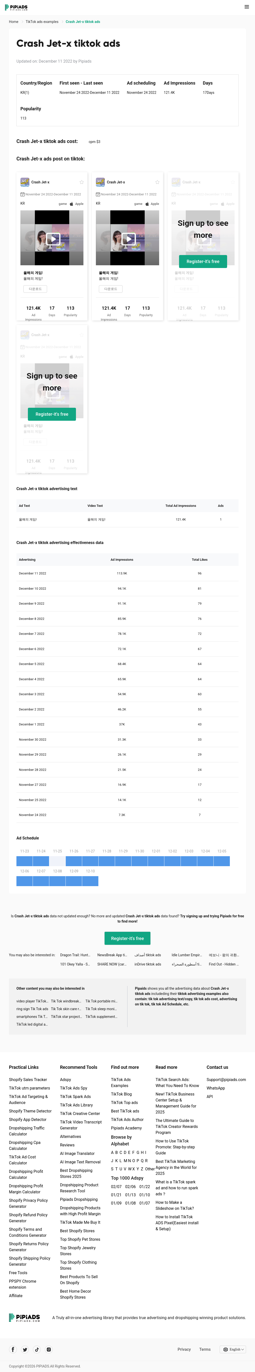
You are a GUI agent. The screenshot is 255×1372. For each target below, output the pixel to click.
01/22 (143, 1186)
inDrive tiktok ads (147, 964)
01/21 (115, 1195)
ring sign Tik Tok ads (32, 1009)
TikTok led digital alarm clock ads (33, 1024)
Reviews (67, 1145)
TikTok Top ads (124, 1102)
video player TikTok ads (33, 1001)
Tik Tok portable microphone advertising (102, 1001)
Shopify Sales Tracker (28, 1079)
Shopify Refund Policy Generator (28, 1218)
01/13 (129, 1195)
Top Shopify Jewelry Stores (78, 1250)
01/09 (115, 1203)
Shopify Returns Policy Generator (29, 1246)
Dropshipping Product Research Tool (79, 1188)
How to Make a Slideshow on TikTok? (175, 1205)
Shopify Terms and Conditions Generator (28, 1232)
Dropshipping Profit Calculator (26, 1174)
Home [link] (14, 22)
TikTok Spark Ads (75, 1096)
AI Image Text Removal (80, 1162)
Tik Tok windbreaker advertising (68, 1001)
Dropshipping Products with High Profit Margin (80, 1211)
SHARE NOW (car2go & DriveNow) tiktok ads (115, 964)
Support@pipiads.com (226, 1079)
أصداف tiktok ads (147, 955)
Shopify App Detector (28, 1119)
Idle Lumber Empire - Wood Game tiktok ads (190, 955)
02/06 (129, 1186)
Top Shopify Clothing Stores (78, 1265)
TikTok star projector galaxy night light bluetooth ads (68, 1017)
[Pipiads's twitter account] (25, 1350)
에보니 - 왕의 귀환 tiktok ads (227, 955)
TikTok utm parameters (29, 1088)
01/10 (143, 1195)
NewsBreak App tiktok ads (115, 955)
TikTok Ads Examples (121, 1082)
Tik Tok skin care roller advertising (68, 1009)
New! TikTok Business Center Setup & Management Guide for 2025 (176, 1103)
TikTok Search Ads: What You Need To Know (177, 1082)
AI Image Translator (77, 1153)
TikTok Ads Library (76, 1105)
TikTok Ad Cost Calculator (22, 1160)
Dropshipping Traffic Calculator (27, 1131)
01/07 (143, 1203)
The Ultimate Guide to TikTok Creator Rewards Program (177, 1126)
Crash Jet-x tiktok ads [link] (83, 22)
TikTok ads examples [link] (42, 22)
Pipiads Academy (126, 1128)
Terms (205, 1349)
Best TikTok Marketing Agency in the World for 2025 (176, 1167)
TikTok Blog (121, 1094)
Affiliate (15, 1295)
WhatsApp (216, 1088)
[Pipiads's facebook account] (13, 1350)
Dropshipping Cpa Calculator (25, 1145)
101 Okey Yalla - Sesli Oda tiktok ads (78, 964)
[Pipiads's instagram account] (49, 1350)
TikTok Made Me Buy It (80, 1222)
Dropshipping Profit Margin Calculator (26, 1189)
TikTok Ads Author (127, 1119)
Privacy (184, 1349)
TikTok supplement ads (102, 1017)
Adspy (65, 1079)
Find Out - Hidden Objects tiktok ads (227, 964)
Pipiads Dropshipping (79, 1199)
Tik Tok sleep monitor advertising (102, 1009)
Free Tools (18, 1272)
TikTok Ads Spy (73, 1088)
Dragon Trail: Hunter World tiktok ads (78, 955)
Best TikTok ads (125, 1111)
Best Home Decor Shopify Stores (75, 1294)
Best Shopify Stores (77, 1231)
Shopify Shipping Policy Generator (29, 1261)
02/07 (115, 1186)
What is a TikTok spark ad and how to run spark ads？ (177, 1188)
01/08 (129, 1203)
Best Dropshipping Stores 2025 (76, 1173)
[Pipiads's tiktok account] (37, 1350)
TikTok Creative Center (80, 1113)
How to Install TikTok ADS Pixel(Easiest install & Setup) (177, 1223)
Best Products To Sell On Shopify (79, 1279)
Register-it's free (203, 261)
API (210, 1096)
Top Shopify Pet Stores (80, 1239)
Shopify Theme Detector (30, 1111)
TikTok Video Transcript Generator (81, 1125)
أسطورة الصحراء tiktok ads (190, 964)
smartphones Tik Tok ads (33, 1017)
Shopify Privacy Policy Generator (28, 1203)
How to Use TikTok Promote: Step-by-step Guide (175, 1147)
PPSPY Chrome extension (22, 1284)
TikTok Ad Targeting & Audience (28, 1099)
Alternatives (70, 1136)
